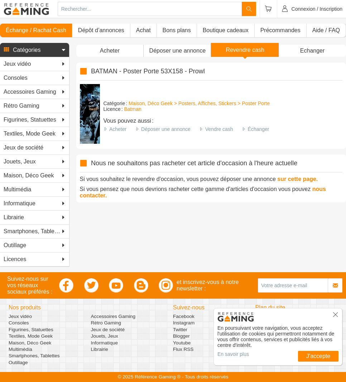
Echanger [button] (312, 51)
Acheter (117, 129)
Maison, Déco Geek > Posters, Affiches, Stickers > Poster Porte (199, 103)
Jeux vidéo (20, 316)
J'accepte (318, 356)
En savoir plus (233, 354)
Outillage (18, 362)
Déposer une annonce (166, 129)
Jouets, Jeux (104, 336)
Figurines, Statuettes (31, 329)
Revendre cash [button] (245, 50)
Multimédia (20, 349)
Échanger (258, 129)
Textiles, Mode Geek (31, 336)
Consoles (19, 322)
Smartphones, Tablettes (34, 355)
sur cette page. (297, 179)
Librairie (99, 349)
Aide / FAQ (326, 30)
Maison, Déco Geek (30, 343)
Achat (143, 30)
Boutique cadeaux (226, 30)
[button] (34, 50)
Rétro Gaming (106, 322)
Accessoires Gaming (113, 316)
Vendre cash (219, 129)
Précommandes (280, 30)
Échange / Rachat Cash (36, 30)
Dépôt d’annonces (101, 30)
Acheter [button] (110, 51)
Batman (132, 109)
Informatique (104, 343)
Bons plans (177, 30)
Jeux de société (108, 329)
